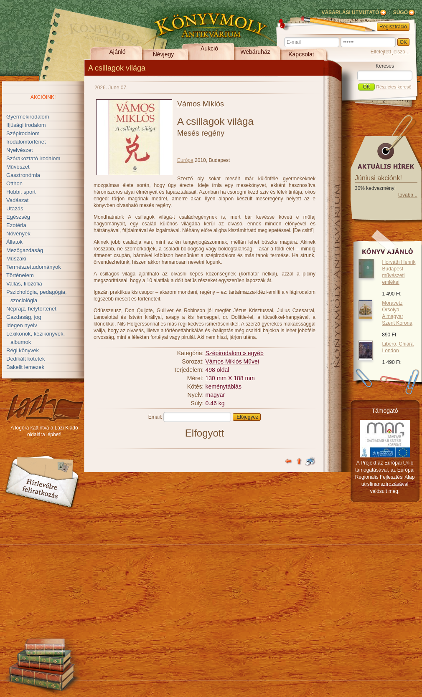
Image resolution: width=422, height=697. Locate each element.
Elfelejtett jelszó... (390, 52)
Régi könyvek (22, 350)
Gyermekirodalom (27, 117)
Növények (18, 233)
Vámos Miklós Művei (232, 361)
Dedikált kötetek (25, 359)
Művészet (18, 167)
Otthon (14, 183)
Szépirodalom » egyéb (235, 353)
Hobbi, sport (21, 192)
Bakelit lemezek (25, 367)
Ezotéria (16, 225)
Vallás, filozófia (24, 283)
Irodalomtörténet (26, 142)
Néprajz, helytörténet (31, 309)
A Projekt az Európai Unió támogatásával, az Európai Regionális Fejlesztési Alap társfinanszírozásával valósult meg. (385, 477)
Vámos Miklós (200, 104)
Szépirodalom (23, 133)
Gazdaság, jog (23, 317)
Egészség (18, 217)
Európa (185, 160)
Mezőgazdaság (24, 250)
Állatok (14, 242)
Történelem (20, 275)
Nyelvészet (19, 150)
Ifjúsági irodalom (26, 125)
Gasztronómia (23, 175)
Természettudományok (33, 267)
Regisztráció (393, 27)
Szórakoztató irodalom (33, 158)
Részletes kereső (393, 86)
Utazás (14, 208)
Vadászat (17, 200)
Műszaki (16, 258)
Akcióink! (43, 97)
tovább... (407, 195)
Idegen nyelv (21, 325)
